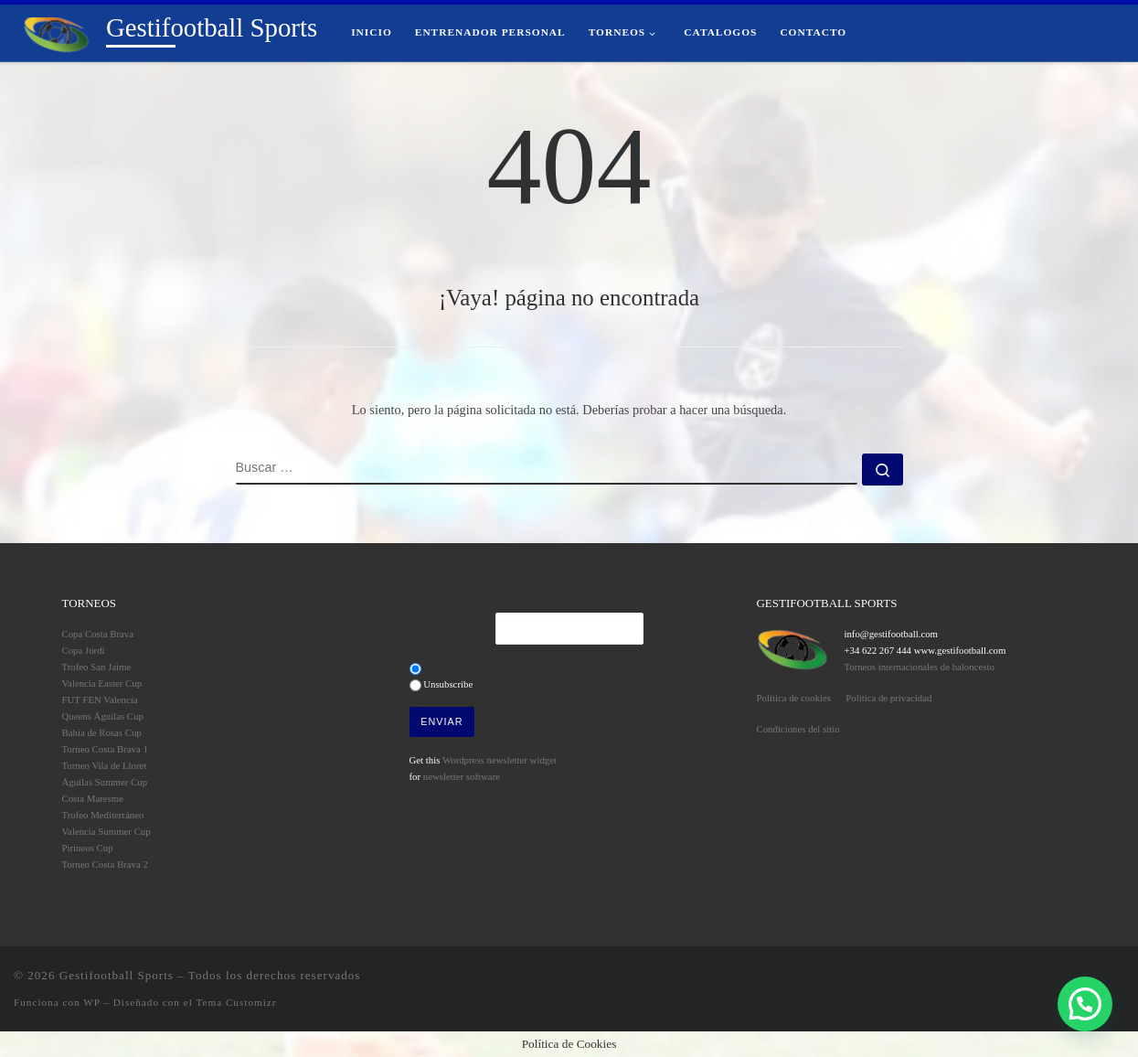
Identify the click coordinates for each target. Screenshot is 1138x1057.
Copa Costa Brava (98, 633)
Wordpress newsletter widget (499, 759)
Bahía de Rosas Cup (102, 732)
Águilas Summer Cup (105, 781)
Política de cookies (794, 697)
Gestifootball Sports (116, 975)
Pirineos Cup (87, 847)
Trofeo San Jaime (97, 666)
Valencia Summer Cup (106, 831)
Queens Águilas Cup (103, 715)
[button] (1085, 1004)
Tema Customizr (236, 1002)
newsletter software (461, 776)
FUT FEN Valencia (100, 699)
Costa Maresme (92, 798)
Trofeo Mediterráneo (103, 814)
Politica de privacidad (888, 697)
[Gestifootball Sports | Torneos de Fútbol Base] (57, 32)
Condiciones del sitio (798, 728)
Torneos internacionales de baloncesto (919, 666)
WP (91, 1002)
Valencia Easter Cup (102, 683)
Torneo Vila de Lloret (104, 765)
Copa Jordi (83, 650)
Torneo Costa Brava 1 (105, 748)
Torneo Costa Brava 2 (105, 864)
